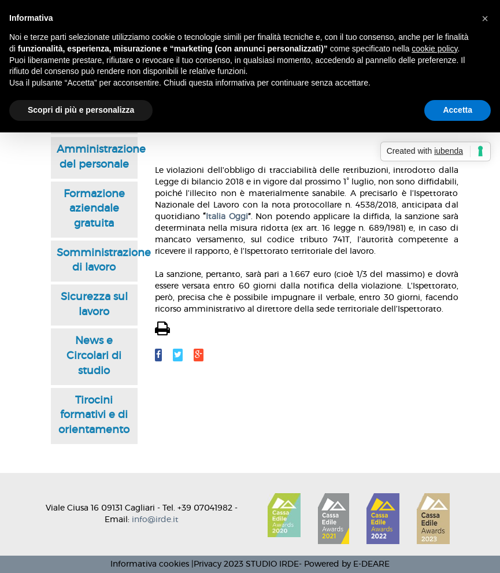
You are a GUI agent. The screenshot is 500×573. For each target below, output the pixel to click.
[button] (485, 18)
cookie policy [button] (434, 48)
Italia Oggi (227, 217)
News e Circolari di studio (93, 356)
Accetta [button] (457, 109)
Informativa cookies (149, 564)
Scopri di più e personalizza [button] (81, 109)
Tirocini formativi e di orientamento (93, 415)
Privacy (207, 564)
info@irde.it (155, 520)
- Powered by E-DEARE (344, 564)
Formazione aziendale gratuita (94, 209)
